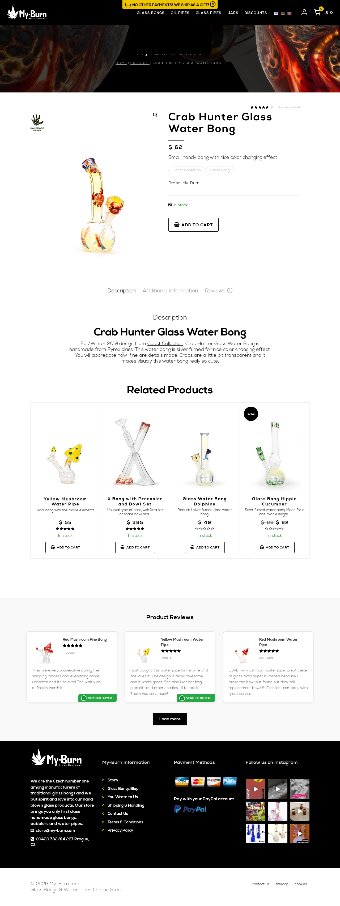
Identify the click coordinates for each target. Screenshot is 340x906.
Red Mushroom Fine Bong (85, 639)
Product (140, 63)
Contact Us (118, 813)
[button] (155, 115)
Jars (233, 13)
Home (121, 63)
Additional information (170, 291)
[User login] (304, 11)
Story (113, 780)
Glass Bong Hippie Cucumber (274, 501)
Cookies (301, 884)
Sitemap (281, 884)
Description (122, 291)
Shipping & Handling (126, 805)
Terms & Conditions (125, 822)
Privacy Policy (120, 830)
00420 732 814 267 (55, 839)
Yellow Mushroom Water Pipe (65, 501)
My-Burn (190, 183)
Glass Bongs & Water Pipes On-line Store (77, 890)
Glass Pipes (209, 13)
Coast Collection (187, 170)
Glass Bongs (151, 13)
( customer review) (285, 107)
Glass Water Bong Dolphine (205, 501)
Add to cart (193, 225)
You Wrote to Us (123, 796)
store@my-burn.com (55, 830)
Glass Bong (220, 170)
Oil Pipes (180, 13)
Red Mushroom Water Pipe (278, 642)
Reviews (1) (219, 291)
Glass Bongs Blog (123, 788)
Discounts (256, 13)
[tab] (121, 291)
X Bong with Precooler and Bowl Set (135, 501)
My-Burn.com (64, 884)
